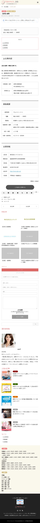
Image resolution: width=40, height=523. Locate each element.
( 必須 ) (5, 282)
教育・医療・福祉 (5, 484)
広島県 (20, 451)
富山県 (8, 453)
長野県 (4, 455)
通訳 (3, 490)
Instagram (17, 510)
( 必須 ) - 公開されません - (10, 287)
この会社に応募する (20, 187)
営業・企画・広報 (5, 481)
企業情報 (5, 47)
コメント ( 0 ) (20, 269)
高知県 (20, 463)
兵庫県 (16, 466)
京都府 (12, 466)
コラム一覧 (26, 513)
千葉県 (8, 468)
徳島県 (8, 463)
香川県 (16, 463)
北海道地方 (4, 461)
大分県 (15, 457)
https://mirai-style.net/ (15, 171)
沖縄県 (23, 457)
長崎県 (35, 457)
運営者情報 (32, 513)
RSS (22, 510)
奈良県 (29, 466)
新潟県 (24, 453)
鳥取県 (24, 451)
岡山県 (12, 451)
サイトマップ (32, 515)
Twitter (20, 510)
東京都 (16, 468)
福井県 (33, 453)
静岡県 (8, 455)
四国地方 (3, 463)
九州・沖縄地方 (5, 457)
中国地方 (3, 451)
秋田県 (24, 465)
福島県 (20, 465)
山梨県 (12, 453)
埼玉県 (12, 468)
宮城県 (8, 465)
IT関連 (3, 475)
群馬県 (29, 468)
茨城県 (4, 11)
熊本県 (27, 457)
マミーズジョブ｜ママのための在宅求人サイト (16, 520)
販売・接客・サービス (6, 488)
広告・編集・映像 (5, 483)
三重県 (8, 466)
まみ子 (8, 197)
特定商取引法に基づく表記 (15, 515)
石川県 (28, 453)
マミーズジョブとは (7, 513)
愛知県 (20, 453)
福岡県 (31, 457)
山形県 (12, 465)
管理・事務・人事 (11, 11)
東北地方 (3, 465)
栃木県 (20, 468)
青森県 (28, 465)
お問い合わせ (25, 515)
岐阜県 (16, 453)
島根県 (16, 451)
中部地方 (3, 453)
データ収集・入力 (5, 477)
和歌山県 (21, 466)
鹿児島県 (5, 459)
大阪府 (25, 466)
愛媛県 (12, 463)
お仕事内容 (6, 43)
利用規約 (6, 515)
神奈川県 (25, 468)
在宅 (14, 199)
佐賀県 (11, 457)
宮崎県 (19, 457)
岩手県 (16, 465)
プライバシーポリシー (18, 513)
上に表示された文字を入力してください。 (20, 311)
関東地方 (3, 468)
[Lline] (18, 193)
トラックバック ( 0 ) (20, 272)
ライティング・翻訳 (6, 479)
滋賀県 (33, 466)
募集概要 (5, 45)
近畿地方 (3, 466)
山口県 (8, 451)
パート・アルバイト (8, 199)
